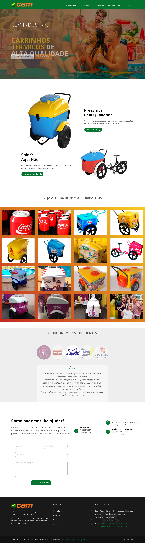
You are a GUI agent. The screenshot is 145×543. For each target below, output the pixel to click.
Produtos (100, 5)
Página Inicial (71, 5)
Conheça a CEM (93, 130)
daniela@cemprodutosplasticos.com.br (114, 526)
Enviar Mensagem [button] (41, 483)
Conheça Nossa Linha (33, 174)
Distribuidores (114, 5)
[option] (72, 352)
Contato (128, 5)
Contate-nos (57, 524)
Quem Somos (87, 5)
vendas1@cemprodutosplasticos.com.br (114, 523)
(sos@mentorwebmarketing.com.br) (75, 539)
